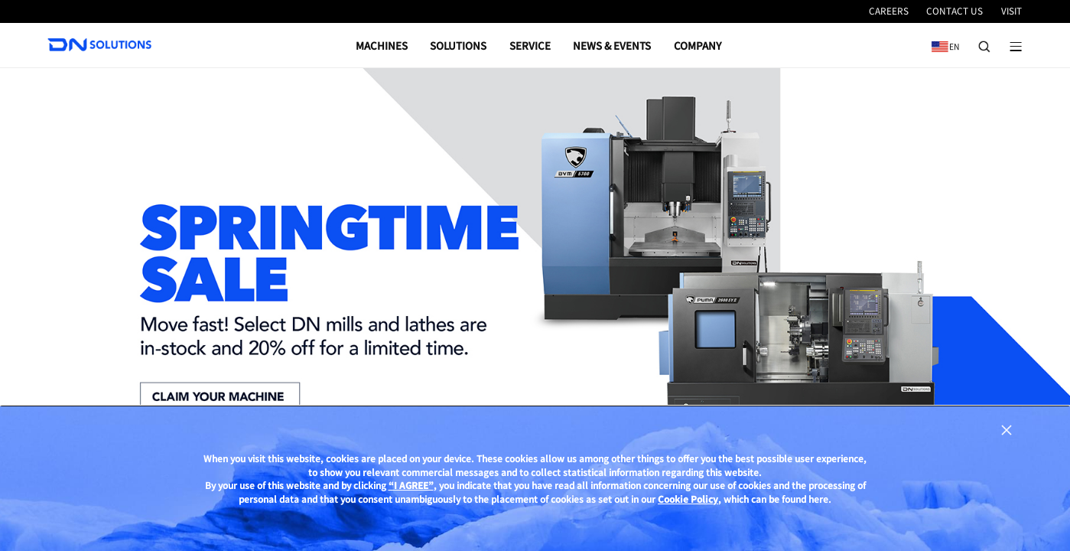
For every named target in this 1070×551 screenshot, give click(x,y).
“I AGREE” (411, 485)
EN (942, 41)
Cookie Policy (688, 498)
